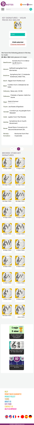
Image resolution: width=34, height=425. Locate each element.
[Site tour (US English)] (10, 417)
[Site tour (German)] (30, 417)
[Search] (30, 9)
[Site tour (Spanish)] (26, 417)
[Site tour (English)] (6, 417)
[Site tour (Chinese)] (22, 417)
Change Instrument (17, 44)
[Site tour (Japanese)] (18, 417)
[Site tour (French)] (14, 417)
